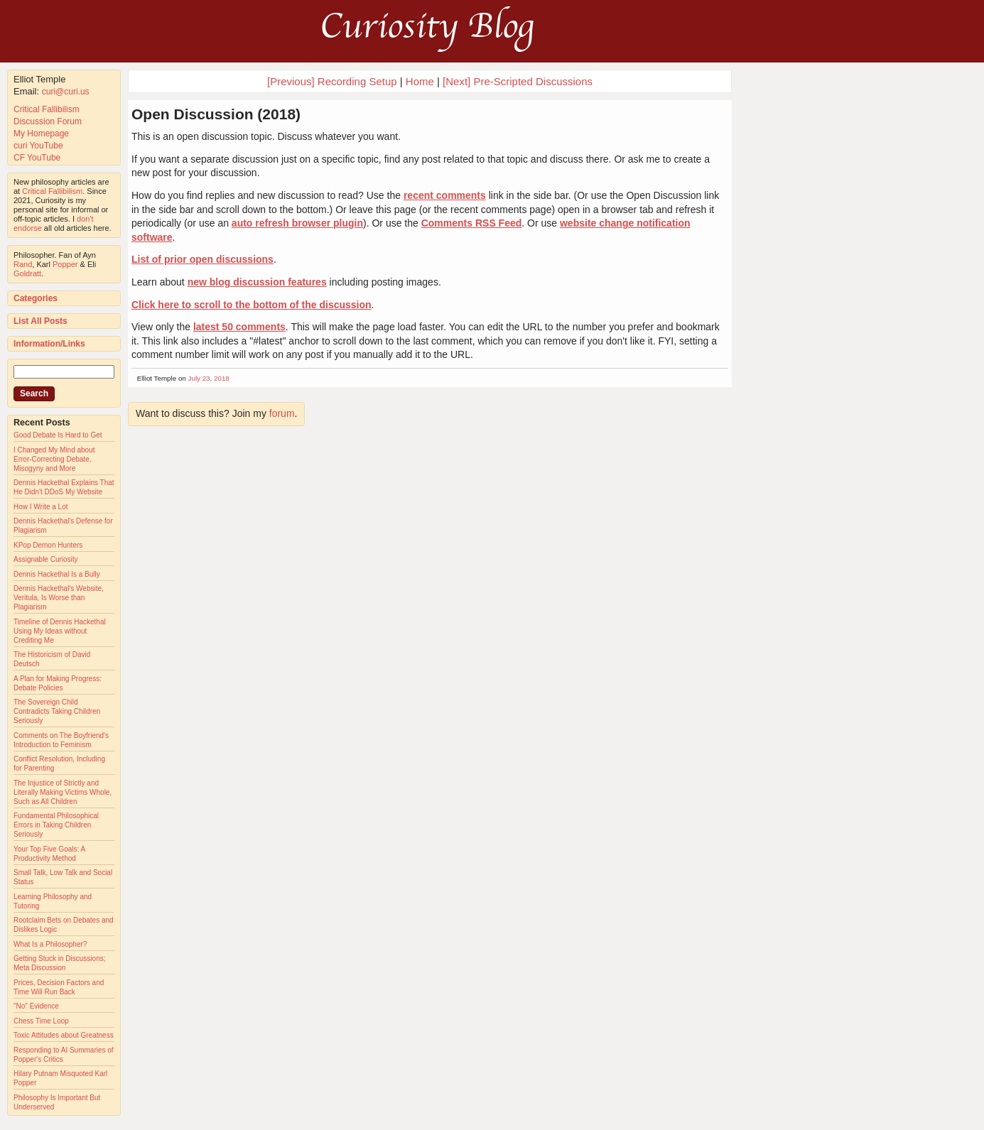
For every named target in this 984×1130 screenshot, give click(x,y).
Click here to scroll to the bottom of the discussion (251, 304)
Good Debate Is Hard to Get (57, 435)
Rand (22, 264)
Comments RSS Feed (471, 223)
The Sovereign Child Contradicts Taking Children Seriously (56, 711)
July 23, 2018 (208, 378)
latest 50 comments (239, 326)
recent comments (445, 195)
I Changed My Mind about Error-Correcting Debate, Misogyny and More (54, 459)
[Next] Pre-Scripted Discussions (518, 81)
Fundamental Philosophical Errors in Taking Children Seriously (56, 825)
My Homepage (41, 133)
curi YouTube (38, 146)
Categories (35, 298)
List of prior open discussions (202, 259)
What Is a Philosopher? (50, 944)
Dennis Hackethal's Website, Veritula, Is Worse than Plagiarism (58, 598)
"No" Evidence (36, 1006)
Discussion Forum (47, 121)
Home (420, 81)
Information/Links (49, 344)
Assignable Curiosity (45, 559)
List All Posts (40, 321)
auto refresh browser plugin (297, 223)
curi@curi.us (66, 92)
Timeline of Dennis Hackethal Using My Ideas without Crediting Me (59, 631)
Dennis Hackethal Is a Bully (56, 574)
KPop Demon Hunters (47, 545)
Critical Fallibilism (46, 109)
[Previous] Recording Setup (332, 81)
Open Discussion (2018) (216, 114)
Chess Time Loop (41, 1021)
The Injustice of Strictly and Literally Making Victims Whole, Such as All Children (62, 792)
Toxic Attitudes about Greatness (63, 1035)
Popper (65, 264)
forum (282, 413)
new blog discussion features (257, 282)
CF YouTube (36, 158)
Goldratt (27, 273)
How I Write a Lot (40, 507)
